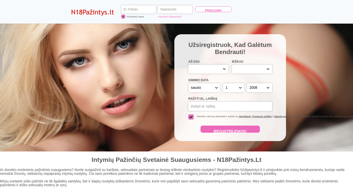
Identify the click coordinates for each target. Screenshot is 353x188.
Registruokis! (230, 131)
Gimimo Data (198, 80)
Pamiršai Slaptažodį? (170, 16)
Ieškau (237, 61)
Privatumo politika (262, 116)
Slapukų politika (282, 116)
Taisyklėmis (245, 116)
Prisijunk (213, 10)
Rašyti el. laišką (202, 98)
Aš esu (194, 61)
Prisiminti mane (132, 17)
